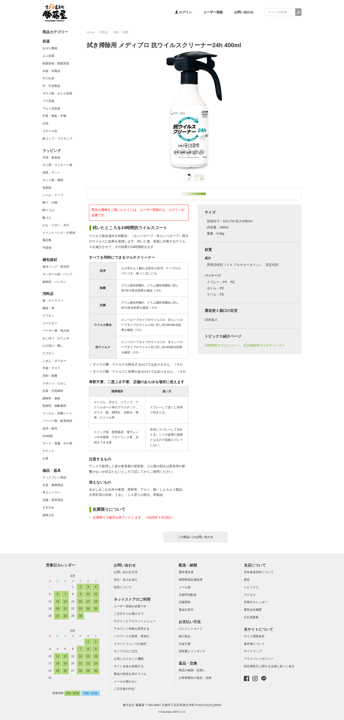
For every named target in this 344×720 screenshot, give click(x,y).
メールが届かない (126, 681)
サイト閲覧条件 (254, 636)
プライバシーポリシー (259, 658)
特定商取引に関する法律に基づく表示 (269, 666)
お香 (45, 458)
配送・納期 (188, 565)
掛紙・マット (51, 172)
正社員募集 (251, 617)
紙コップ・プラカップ (57, 138)
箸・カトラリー (52, 300)
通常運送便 (186, 572)
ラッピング (51, 151)
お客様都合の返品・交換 (195, 677)
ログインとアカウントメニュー (134, 621)
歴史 (247, 579)
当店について (255, 565)
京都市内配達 (188, 594)
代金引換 (185, 644)
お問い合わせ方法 (126, 572)
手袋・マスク (51, 368)
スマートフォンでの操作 (130, 644)
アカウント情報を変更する (132, 628)
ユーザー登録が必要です (130, 606)
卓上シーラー (51, 492)
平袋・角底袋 (51, 157)
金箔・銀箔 (49, 428)
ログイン (183, 12)
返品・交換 (188, 663)
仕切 (45, 123)
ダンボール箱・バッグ (57, 274)
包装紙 (46, 187)
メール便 (185, 587)
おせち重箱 (49, 48)
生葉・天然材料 (52, 391)
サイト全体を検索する (129, 666)
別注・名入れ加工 (126, 579)
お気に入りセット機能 (129, 658)
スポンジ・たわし (54, 383)
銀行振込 (185, 636)
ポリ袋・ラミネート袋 (57, 165)
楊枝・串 (48, 308)
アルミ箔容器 (51, 108)
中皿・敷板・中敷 (54, 116)
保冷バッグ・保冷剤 (55, 266)
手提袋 (46, 247)
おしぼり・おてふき (55, 338)
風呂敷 (46, 240)
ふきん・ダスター (54, 361)
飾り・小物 (49, 202)
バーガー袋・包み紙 (55, 330)
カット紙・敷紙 (52, 180)
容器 (46, 41)
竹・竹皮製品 (51, 86)
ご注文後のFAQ (124, 688)
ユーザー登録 (213, 12)
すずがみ (48, 507)
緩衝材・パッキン (54, 281)
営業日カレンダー (60, 565)
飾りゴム (48, 210)
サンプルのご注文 (126, 651)
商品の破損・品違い (192, 670)
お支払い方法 (190, 622)
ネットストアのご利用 (132, 599)
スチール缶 (49, 131)
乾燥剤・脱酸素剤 (54, 405)
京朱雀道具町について (259, 572)
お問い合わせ (243, 12)
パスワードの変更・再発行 (132, 636)
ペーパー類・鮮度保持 (57, 421)
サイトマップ (253, 651)
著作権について (254, 644)
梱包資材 (49, 260)
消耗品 (47, 294)
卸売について (123, 587)
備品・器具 (51, 471)
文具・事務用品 (52, 485)
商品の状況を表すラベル (130, 674)
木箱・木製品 (51, 71)
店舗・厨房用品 (52, 500)
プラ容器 (48, 101)
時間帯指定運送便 (191, 579)
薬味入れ (48, 515)
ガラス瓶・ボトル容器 (57, 93)
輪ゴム (46, 217)
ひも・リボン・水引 (55, 225)
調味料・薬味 (51, 398)
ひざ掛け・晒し (52, 345)
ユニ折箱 (48, 56)
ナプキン (48, 315)
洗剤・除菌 (49, 375)
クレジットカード (191, 628)
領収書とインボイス (192, 651)
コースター (49, 323)
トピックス (251, 587)
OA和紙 (47, 436)
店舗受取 (185, 602)
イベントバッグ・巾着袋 (58, 232)
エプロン (48, 353)
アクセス (250, 594)
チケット (48, 451)
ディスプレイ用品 (54, 477)
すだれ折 (48, 78)
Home (91, 32)
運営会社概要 (253, 609)
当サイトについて (258, 629)
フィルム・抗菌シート (57, 413)
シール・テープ (52, 195)
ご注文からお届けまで (129, 613)
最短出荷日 (186, 609)
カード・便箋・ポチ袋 (57, 443)
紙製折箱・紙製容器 (55, 63)
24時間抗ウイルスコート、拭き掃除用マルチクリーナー (245, 345)
